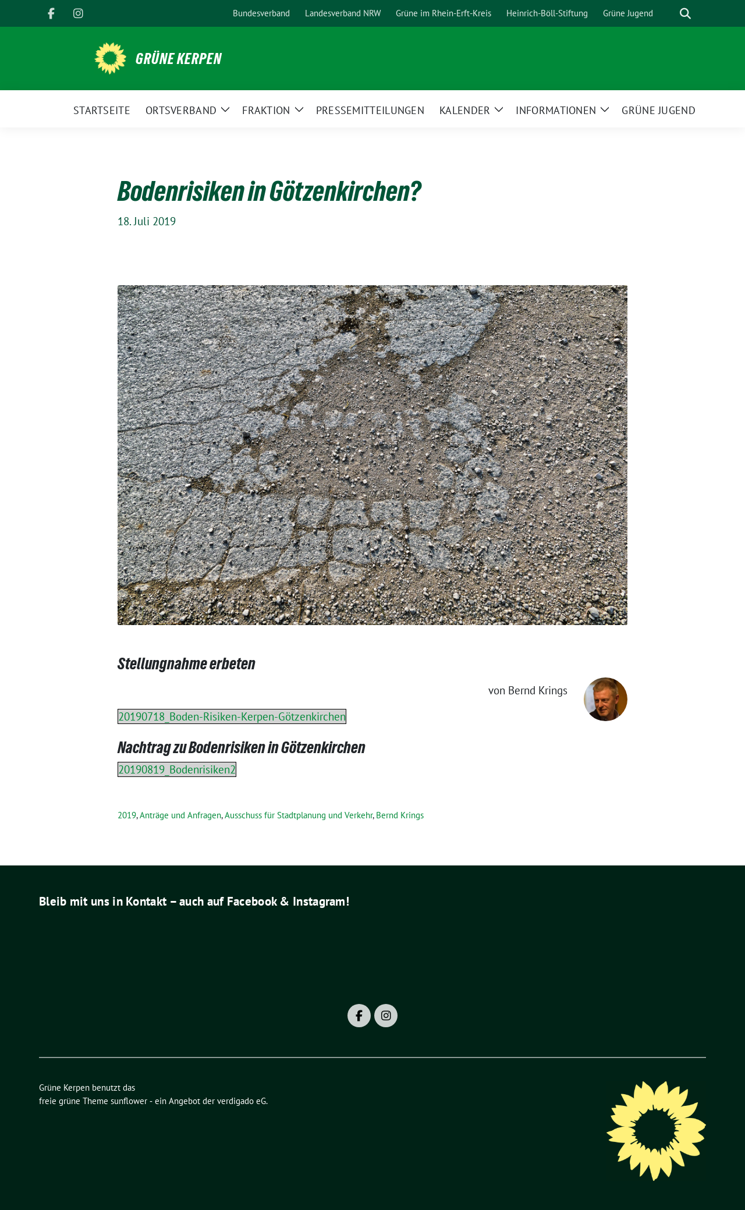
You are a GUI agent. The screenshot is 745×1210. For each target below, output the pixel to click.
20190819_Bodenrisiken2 (177, 769)
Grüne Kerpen (179, 59)
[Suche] (669, 13)
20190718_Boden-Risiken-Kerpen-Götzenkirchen (232, 716)
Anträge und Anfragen (180, 815)
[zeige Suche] (685, 13)
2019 (127, 815)
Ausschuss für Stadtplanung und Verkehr (298, 815)
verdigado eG (241, 1100)
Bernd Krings (400, 815)
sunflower (129, 1100)
